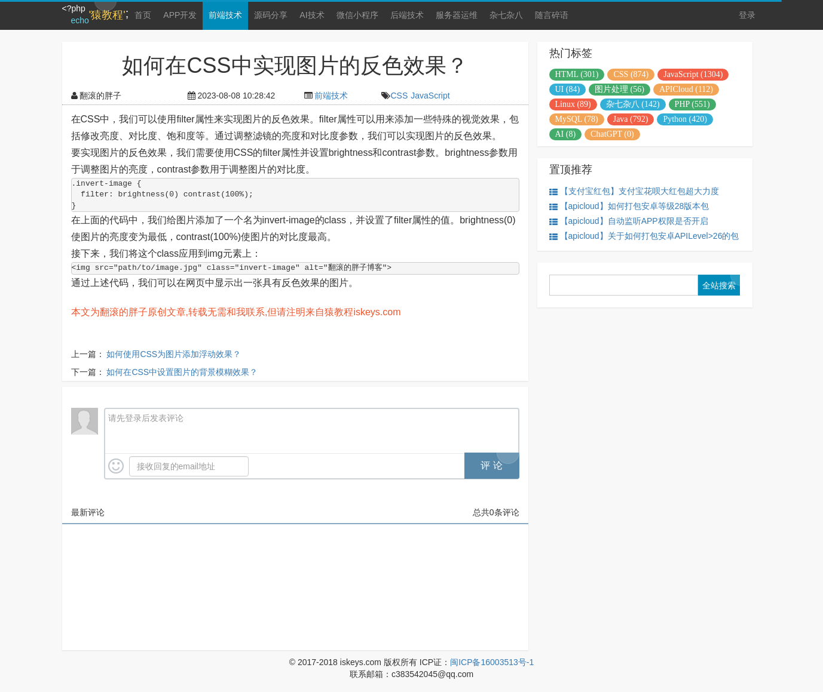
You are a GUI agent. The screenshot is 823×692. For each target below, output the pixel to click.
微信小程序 (357, 15)
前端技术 (225, 15)
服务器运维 (457, 15)
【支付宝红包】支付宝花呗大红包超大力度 (634, 191)
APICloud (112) (686, 89)
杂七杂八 (506, 15)
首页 (142, 15)
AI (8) (565, 134)
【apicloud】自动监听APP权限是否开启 (628, 221)
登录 (747, 15)
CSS (399, 95)
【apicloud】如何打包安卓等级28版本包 (629, 206)
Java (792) (630, 119)
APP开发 (180, 15)
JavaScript (430, 95)
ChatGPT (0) (612, 134)
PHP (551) (692, 104)
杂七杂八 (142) (633, 104)
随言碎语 (551, 15)
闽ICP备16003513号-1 (492, 662)
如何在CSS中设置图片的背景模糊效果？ (182, 372)
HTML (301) (577, 74)
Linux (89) (573, 104)
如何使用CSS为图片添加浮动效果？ (173, 354)
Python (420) (685, 119)
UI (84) (567, 89)
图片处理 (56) (619, 89)
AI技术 (311, 15)
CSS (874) (630, 74)
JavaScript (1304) (693, 74)
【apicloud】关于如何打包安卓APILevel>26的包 (644, 236)
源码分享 (270, 15)
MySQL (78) (576, 119)
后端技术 (407, 15)
